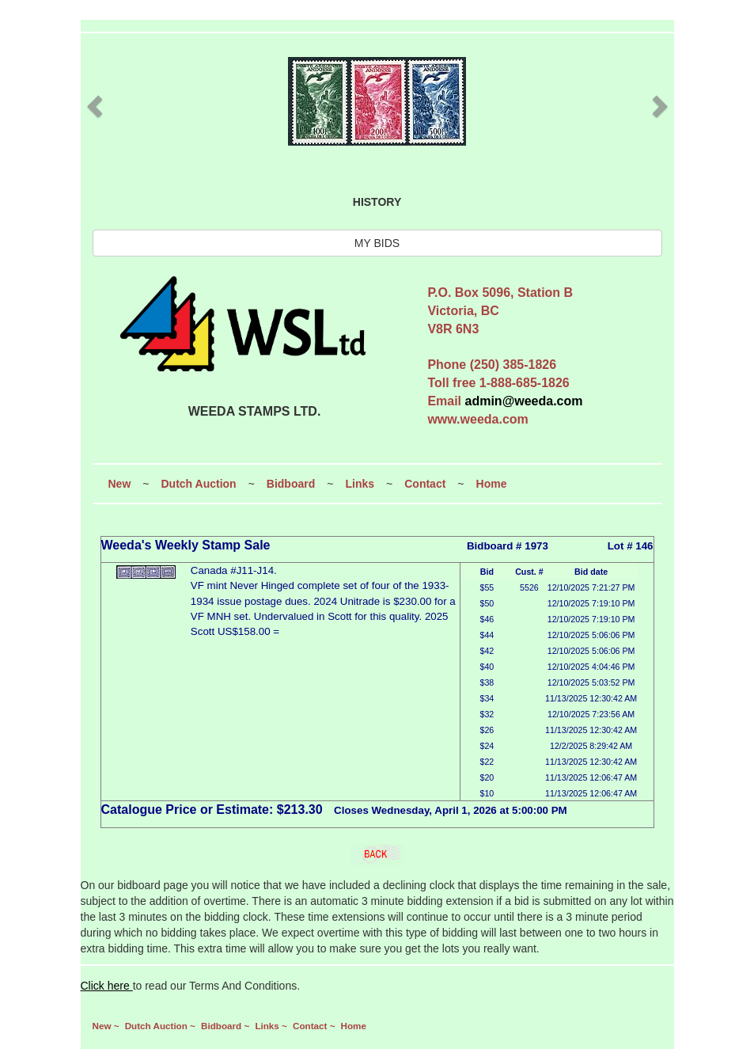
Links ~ (272, 1025)
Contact (424, 483)
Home (491, 483)
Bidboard (291, 483)
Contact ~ (315, 1025)
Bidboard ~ (226, 1025)
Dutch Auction (198, 483)
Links (359, 483)
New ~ (107, 1025)
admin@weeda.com (524, 401)
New (119, 483)
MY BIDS (377, 243)
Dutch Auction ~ (162, 1025)
